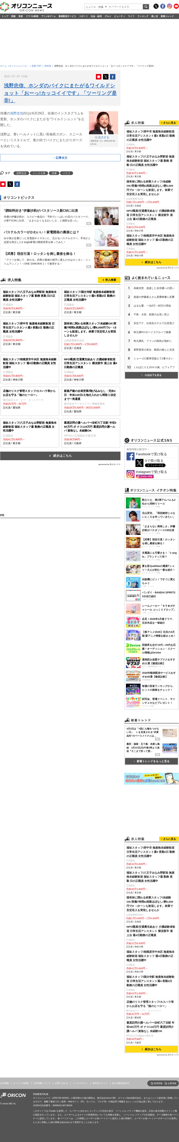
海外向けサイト (100, 1083)
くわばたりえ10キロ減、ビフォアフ (154, 367)
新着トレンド (167, 16)
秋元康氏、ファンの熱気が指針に (153, 340)
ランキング (142, 16)
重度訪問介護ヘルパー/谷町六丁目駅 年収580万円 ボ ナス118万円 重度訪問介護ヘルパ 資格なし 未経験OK (151, 1027)
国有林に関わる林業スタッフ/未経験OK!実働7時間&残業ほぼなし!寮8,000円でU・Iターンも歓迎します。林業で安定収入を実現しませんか (150, 188)
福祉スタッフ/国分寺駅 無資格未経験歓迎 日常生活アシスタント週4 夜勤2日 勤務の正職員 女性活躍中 (151, 981)
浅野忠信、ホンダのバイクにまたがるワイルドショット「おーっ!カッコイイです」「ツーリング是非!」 (60, 93)
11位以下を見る (151, 375)
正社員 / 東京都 (30, 302)
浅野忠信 (16, 113)
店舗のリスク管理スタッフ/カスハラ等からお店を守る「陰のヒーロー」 (150, 1004)
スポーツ (83, 16)
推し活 (154, 16)
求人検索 (110, 279)
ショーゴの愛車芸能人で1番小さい (153, 358)
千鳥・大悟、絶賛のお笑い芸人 (151, 314)
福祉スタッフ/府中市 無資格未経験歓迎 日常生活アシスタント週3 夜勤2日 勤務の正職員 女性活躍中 (151, 135)
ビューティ (119, 16)
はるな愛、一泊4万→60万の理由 (152, 305)
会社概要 (4, 1083)
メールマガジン (80, 1083)
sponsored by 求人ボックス (109, 464)
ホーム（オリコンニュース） (14, 66)
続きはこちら (62, 455)
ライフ (131, 16)
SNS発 (47, 66)
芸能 (13, 16)
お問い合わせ (61, 1083)
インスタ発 (39, 173)
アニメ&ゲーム (48, 16)
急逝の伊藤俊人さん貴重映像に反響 (154, 296)
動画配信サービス (67, 16)
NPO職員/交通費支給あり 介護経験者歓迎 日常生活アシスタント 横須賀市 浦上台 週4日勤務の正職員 (151, 215)
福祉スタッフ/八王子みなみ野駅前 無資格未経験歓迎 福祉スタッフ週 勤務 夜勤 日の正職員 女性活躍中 (151, 160)
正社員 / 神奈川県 (30, 369)
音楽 (20, 16)
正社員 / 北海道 (91, 335)
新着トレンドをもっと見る (152, 761)
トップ (5, 16)
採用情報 (158, 1083)
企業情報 (172, 1083)
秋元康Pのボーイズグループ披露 (152, 332)
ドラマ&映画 (32, 16)
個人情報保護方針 (121, 1083)
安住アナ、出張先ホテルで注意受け (154, 323)
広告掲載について (42, 1083)
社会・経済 (96, 16)
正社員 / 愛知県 (30, 399)
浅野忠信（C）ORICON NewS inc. (103, 140)
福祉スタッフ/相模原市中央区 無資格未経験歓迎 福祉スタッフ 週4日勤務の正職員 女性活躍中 (151, 240)
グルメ (108, 16)
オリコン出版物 (21, 1083)
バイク (66, 173)
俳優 (54, 173)
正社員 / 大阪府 (91, 433)
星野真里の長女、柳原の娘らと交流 (154, 349)
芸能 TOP (36, 66)
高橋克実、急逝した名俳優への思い (154, 288)
